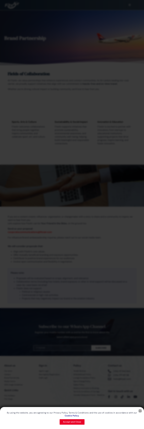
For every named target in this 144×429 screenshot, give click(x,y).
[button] (140, 411)
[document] (72, 214)
